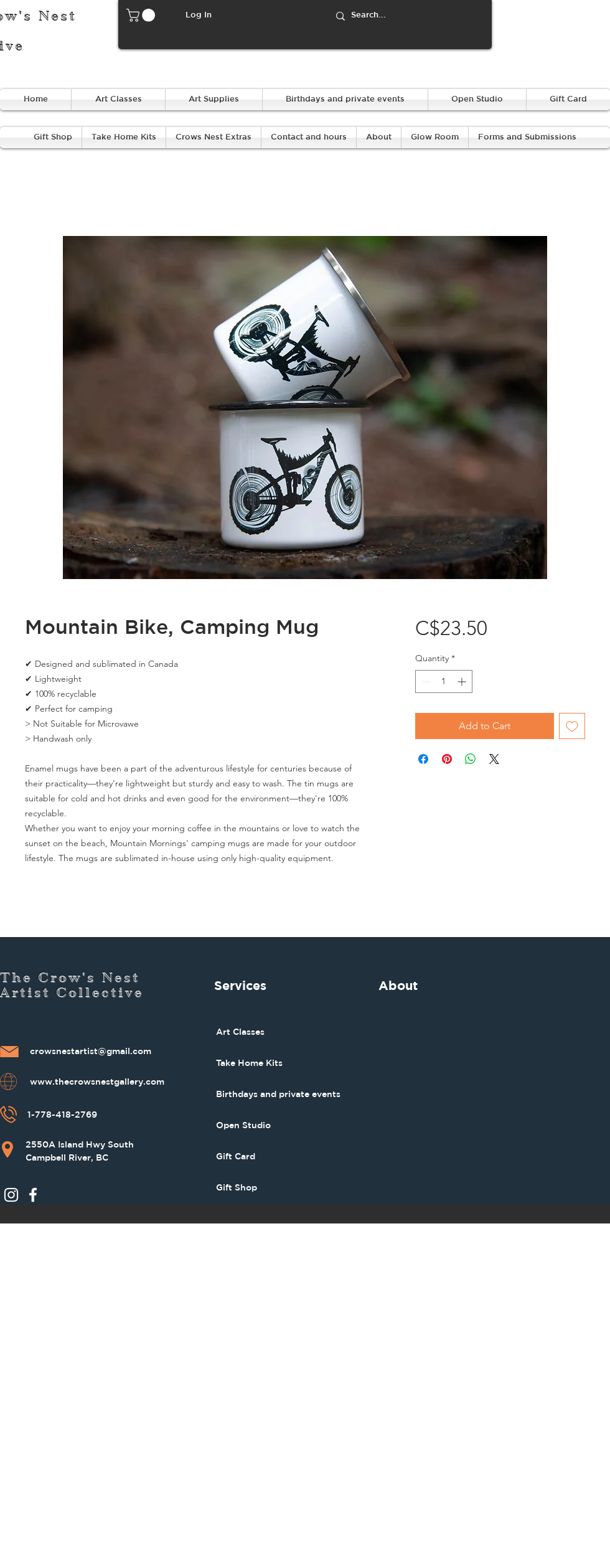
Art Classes (240, 1032)
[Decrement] (425, 681)
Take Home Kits (249, 1063)
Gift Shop (236, 1187)
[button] (142, 15)
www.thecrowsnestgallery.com (97, 1082)
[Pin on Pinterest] (446, 759)
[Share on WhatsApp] (470, 759)
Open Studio (243, 1125)
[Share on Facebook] (423, 759)
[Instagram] (11, 1194)
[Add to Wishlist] (572, 726)
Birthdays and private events (278, 1094)
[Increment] (463, 681)
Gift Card (235, 1156)
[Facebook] (33, 1194)
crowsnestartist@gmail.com (90, 1051)
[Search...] (408, 16)
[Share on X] (494, 759)
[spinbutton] (444, 681)
